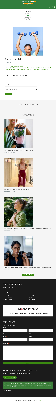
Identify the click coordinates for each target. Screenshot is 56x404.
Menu (29, 11)
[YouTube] (54, 7)
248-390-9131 (25, 1)
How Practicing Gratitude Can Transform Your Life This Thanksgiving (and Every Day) (27, 228)
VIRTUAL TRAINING (28, 3)
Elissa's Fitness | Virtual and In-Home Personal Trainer (28, 16)
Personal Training (9, 297)
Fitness (15, 66)
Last (30, 333)
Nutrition (33, 295)
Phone (30, 336)
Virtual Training (8, 299)
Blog (12, 66)
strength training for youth (23, 69)
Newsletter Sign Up (28, 5)
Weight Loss (20, 66)
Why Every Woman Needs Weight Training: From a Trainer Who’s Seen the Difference (27, 267)
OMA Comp (38, 400)
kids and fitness (34, 67)
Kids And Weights (14, 59)
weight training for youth (36, 69)
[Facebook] (47, 7)
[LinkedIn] (49, 7)
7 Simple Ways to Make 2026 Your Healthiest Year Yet (18, 150)
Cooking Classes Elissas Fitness (18, 67)
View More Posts (28, 274)
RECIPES (33, 1)
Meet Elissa (7, 295)
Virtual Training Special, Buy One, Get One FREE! (17, 189)
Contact (33, 299)
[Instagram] (52, 7)
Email (5, 336)
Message (6, 343)
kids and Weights (42, 67)
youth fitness (45, 69)
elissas (28, 67)
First (4, 333)
